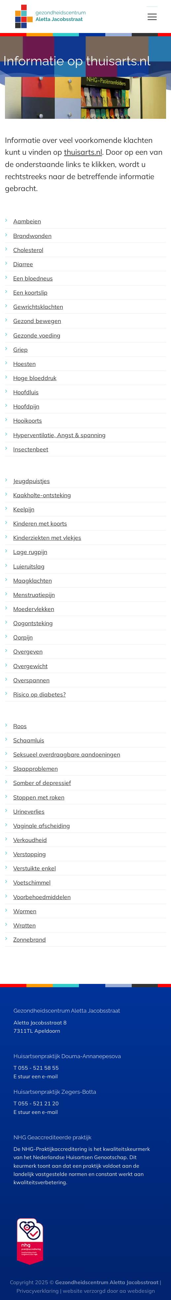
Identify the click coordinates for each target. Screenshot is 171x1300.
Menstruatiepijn (34, 594)
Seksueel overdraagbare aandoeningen (66, 754)
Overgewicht (30, 665)
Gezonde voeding (36, 335)
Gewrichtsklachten (38, 306)
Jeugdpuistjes (31, 480)
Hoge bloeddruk (34, 377)
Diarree (23, 264)
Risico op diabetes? (39, 694)
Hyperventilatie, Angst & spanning (59, 435)
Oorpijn (23, 637)
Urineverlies (29, 811)
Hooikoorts (27, 420)
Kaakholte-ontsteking (42, 495)
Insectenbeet (30, 449)
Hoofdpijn (26, 406)
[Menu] (152, 16)
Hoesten (24, 363)
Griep (20, 349)
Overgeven (28, 651)
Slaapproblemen (35, 768)
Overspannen (31, 680)
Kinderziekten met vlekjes (47, 537)
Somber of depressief (42, 782)
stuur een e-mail (38, 1076)
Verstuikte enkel (34, 868)
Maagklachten (32, 580)
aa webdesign (137, 1290)
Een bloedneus (33, 278)
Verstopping (29, 854)
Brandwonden (32, 235)
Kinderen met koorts (40, 523)
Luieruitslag (29, 566)
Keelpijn (23, 509)
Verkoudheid (30, 839)
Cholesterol (28, 249)
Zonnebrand (29, 939)
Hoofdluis (26, 392)
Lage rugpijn (30, 551)
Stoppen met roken (38, 797)
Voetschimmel (32, 882)
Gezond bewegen (37, 320)
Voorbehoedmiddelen (42, 896)
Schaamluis (28, 740)
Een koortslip (30, 292)
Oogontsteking (33, 623)
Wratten (24, 925)
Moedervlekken (33, 608)
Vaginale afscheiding (41, 825)
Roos (20, 726)
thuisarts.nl (83, 152)
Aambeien (27, 221)
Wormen (24, 911)
